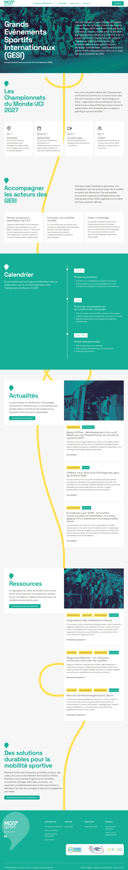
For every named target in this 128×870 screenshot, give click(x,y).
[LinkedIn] (5, 836)
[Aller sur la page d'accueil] (11, 825)
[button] (44, 3)
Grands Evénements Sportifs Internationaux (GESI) (32, 62)
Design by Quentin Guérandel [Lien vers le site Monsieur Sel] (43, 867)
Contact (118, 3)
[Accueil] (9, 3)
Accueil (7, 62)
